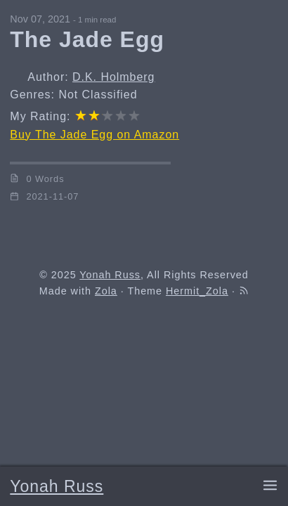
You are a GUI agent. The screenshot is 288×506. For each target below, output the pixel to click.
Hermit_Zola (197, 291)
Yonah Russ (56, 486)
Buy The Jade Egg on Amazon (94, 135)
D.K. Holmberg (113, 77)
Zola (106, 291)
